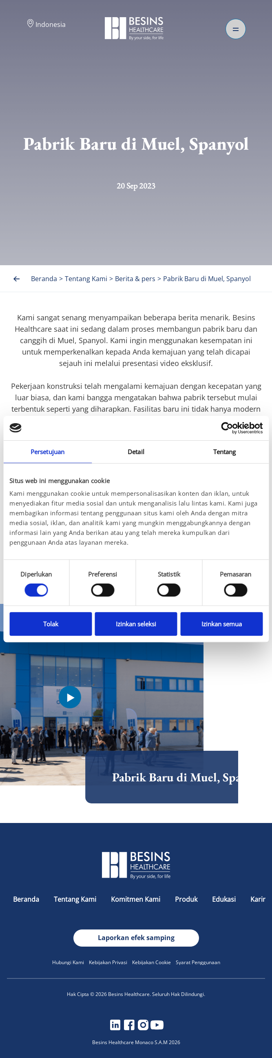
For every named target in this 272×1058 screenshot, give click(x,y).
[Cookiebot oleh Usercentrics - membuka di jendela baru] (227, 428)
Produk (187, 899)
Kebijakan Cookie (151, 962)
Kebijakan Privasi (108, 962)
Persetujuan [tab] (47, 452)
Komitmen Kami (136, 899)
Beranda (27, 899)
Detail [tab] (136, 452)
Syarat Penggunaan (198, 962)
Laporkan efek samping (136, 937)
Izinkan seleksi (136, 624)
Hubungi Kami (68, 962)
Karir (257, 899)
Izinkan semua (221, 624)
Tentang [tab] (224, 452)
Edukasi (224, 899)
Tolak (50, 624)
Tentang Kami (76, 899)
